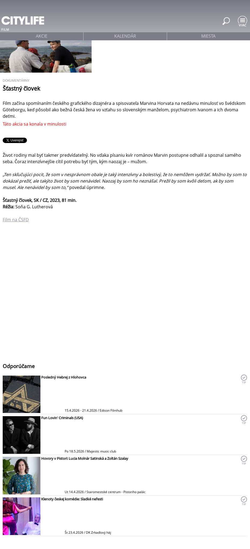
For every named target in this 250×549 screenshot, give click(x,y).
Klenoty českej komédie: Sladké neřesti (72, 499)
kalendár (125, 36)
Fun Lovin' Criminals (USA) (62, 417)
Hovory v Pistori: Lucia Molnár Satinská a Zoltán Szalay (84, 458)
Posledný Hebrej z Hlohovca (63, 377)
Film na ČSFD (16, 220)
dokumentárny (16, 81)
